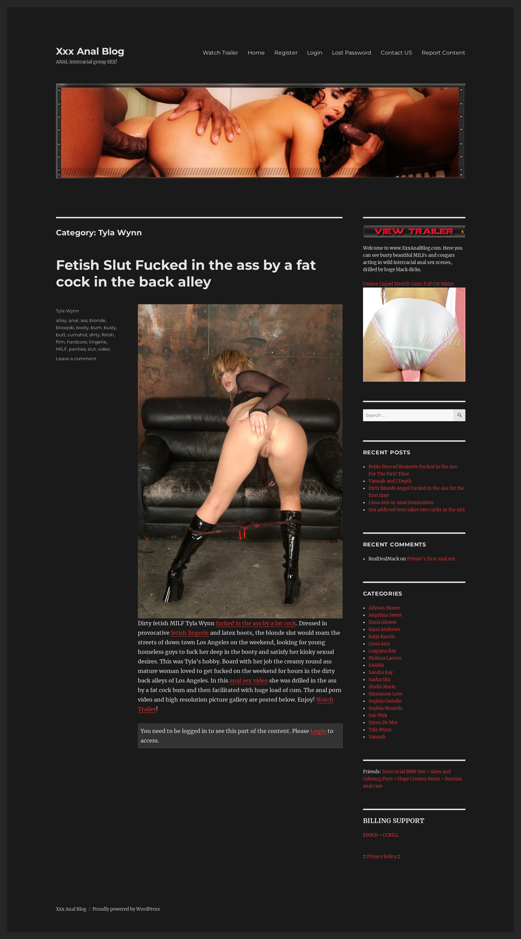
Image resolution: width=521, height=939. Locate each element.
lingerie (97, 341)
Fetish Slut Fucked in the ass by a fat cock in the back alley (186, 273)
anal (73, 320)
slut (92, 349)
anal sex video (249, 680)
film (60, 341)
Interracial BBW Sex (403, 772)
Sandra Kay (380, 672)
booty (82, 327)
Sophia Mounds (385, 708)
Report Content (443, 52)
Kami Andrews (384, 629)
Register (286, 52)
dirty (94, 334)
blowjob (65, 327)
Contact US (396, 52)
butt (61, 334)
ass (84, 320)
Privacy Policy (381, 857)
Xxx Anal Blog (90, 51)
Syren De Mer (383, 722)
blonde (97, 320)
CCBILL (391, 835)
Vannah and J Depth (390, 481)
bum (96, 327)
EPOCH (370, 835)
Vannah (377, 737)
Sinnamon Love (385, 694)
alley (61, 320)
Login (314, 52)
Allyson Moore (384, 608)
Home (256, 52)
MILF (61, 349)
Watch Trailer (220, 52)
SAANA (376, 665)
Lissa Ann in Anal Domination (401, 502)
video (104, 349)
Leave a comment (76, 358)
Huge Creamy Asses (418, 779)
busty (110, 327)
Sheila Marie (381, 687)
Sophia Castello (385, 701)
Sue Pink (377, 715)
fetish (108, 334)
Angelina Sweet (385, 615)
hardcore (77, 341)
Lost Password (351, 52)
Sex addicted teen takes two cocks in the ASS (416, 510)
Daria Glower (382, 622)
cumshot (77, 334)
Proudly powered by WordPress (126, 909)
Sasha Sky (379, 680)
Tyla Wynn (67, 310)
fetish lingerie (190, 632)
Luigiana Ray (382, 651)
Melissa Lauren (385, 658)
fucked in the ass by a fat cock (256, 623)
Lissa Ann (379, 644)
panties (77, 349)
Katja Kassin (381, 637)
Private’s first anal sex (431, 559)
